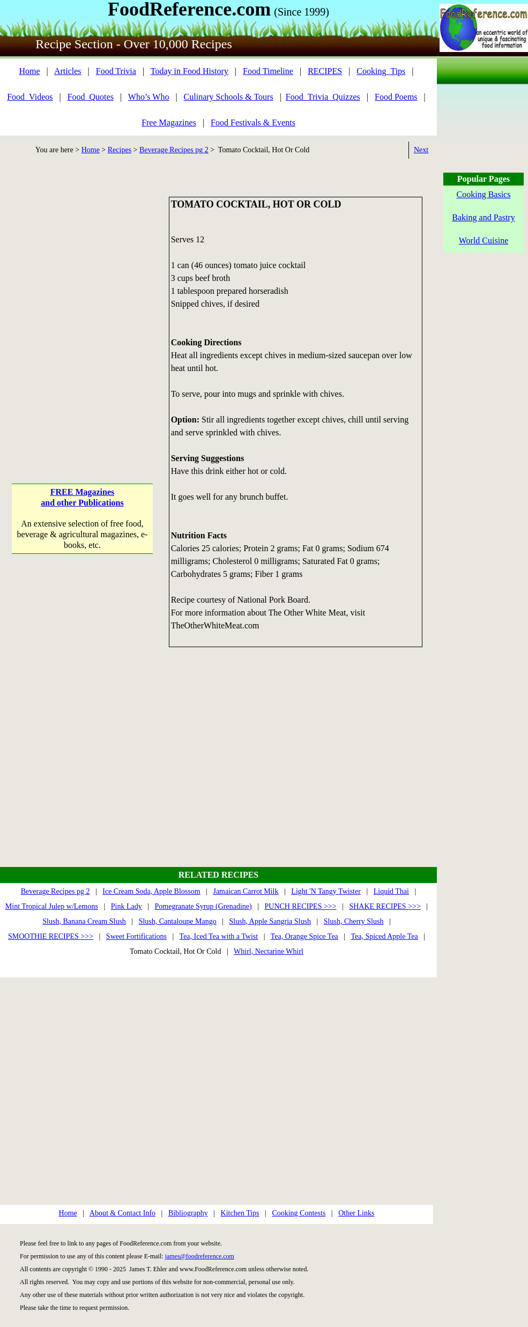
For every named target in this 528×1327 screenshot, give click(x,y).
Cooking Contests (298, 1213)
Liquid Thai (391, 891)
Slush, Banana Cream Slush (84, 921)
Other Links (356, 1213)
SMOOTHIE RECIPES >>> (50, 936)
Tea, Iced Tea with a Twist (219, 936)
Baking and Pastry (483, 217)
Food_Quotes (91, 96)
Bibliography (188, 1213)
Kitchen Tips (240, 1213)
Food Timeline (268, 71)
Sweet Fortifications (136, 936)
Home (29, 71)
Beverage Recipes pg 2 (174, 150)
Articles (67, 71)
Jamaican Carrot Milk (245, 891)
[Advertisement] (109, 306)
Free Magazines (169, 122)
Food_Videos (30, 96)
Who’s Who (148, 96)
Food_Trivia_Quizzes (323, 96)
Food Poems (396, 96)
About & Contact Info (122, 1213)
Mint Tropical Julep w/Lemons (51, 906)
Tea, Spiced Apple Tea (384, 936)
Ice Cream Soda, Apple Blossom (151, 891)
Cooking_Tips (380, 71)
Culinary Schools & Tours (228, 96)
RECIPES (325, 71)
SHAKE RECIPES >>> (384, 906)
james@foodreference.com (199, 1256)
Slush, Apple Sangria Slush (270, 921)
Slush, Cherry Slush (354, 921)
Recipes (119, 150)
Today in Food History (189, 71)
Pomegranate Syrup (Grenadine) (203, 906)
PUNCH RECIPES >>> (300, 906)
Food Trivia (116, 71)
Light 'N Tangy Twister (326, 891)
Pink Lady (126, 906)
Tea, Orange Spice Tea (304, 936)
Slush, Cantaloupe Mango (178, 921)
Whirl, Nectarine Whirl (268, 951)
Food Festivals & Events (253, 122)
